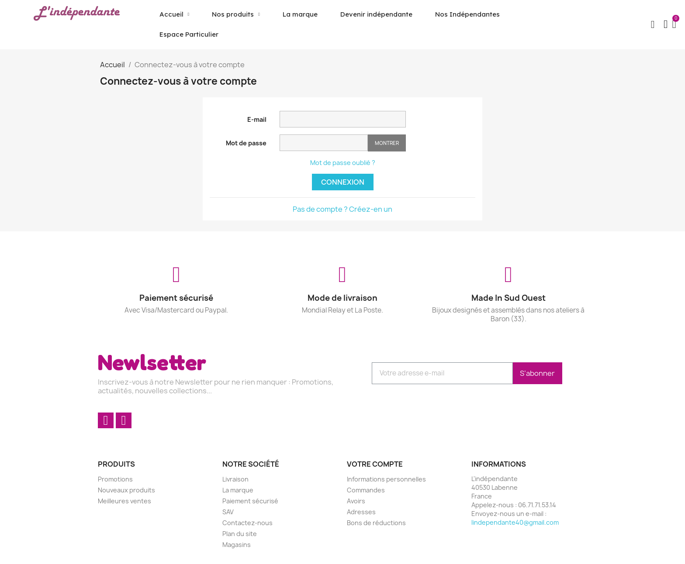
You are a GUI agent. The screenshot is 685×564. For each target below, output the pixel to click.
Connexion (342, 182)
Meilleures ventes (124, 501)
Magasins (236, 544)
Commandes (366, 490)
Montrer (387, 143)
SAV (228, 512)
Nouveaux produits (126, 490)
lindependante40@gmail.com (515, 522)
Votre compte (375, 464)
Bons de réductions (376, 523)
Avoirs (356, 501)
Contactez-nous (247, 523)
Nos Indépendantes (467, 14)
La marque (300, 14)
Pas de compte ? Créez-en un (342, 209)
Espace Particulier (188, 34)
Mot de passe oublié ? (342, 162)
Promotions (115, 479)
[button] (652, 24)
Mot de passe (246, 143)
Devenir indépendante (376, 14)
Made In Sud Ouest (508, 297)
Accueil (174, 14)
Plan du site (239, 534)
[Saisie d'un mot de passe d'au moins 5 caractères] (324, 142)
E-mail (256, 119)
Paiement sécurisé (176, 297)
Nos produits (236, 14)
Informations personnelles (386, 479)
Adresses (361, 512)
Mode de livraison (342, 297)
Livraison (235, 479)
